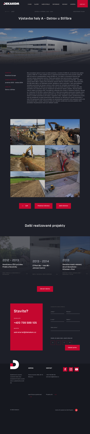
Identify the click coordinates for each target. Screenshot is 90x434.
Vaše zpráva (54, 327)
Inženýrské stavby (79, 11)
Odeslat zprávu (72, 347)
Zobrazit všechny (45, 289)
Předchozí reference (43, 206)
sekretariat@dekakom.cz (25, 332)
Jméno (52, 312)
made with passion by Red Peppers (66, 410)
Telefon (68, 319)
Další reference (63, 206)
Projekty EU (51, 394)
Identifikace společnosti (35, 395)
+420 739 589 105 (25, 323)
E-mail (52, 319)
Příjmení (68, 312)
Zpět (10, 11)
